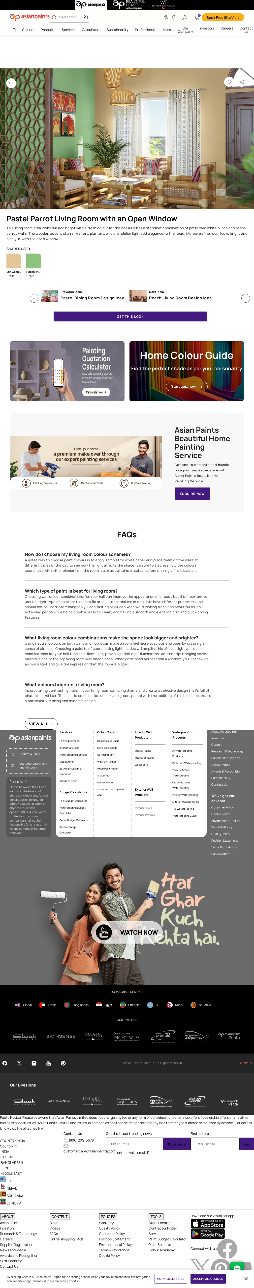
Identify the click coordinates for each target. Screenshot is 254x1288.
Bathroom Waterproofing (186, 763)
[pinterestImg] (221, 1268)
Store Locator (160, 1222)
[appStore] (207, 1223)
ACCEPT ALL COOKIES (208, 1279)
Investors (206, 28)
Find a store (199, 1133)
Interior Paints (143, 750)
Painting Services (69, 741)
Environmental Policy (225, 821)
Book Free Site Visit (223, 17)
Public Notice (220, 854)
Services (68, 29)
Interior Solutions (69, 747)
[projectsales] (126, 1037)
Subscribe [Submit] (177, 1144)
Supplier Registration (225, 758)
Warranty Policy (221, 827)
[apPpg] (197, 1036)
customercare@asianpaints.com (33, 766)
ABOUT (7, 1216)
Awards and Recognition (19, 1255)
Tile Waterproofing (183, 808)
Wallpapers (141, 764)
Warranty (106, 1222)
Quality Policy (220, 834)
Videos (55, 1228)
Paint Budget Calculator (73, 800)
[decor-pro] (93, 1101)
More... (168, 29)
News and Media (13, 1250)
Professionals (145, 29)
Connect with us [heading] (203, 1248)
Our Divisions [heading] (23, 1085)
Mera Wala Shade (107, 747)
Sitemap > (246, 1063)
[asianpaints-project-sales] (127, 1101)
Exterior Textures (145, 815)
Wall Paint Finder (106, 761)
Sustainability (117, 29)
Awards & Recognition (226, 771)
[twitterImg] (200, 1268)
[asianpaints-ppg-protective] (195, 1101)
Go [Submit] (246, 1144)
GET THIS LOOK (130, 316)
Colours (28, 29)
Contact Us (219, 785)
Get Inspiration (105, 754)
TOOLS (156, 1216)
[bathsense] (61, 1036)
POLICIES (108, 1216)
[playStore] (207, 1233)
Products (48, 29)
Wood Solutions (68, 781)
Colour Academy (162, 1250)
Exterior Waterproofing (185, 801)
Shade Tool (103, 775)
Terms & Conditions (224, 847)
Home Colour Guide (108, 741)
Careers (227, 28)
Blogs (54, 1222)
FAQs (54, 1233)
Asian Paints (9, 1222)
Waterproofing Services (73, 754)
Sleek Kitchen (67, 761)
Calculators (91, 29)
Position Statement (224, 841)
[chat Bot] (237, 1269)
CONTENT (59, 1216)
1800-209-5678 (29, 754)
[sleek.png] (25, 1036)
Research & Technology (227, 751)
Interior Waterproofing (185, 795)
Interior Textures (144, 757)
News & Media (220, 765)
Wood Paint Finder (107, 768)
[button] (185, 17)
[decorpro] (93, 1036)
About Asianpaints (224, 732)
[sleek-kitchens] (25, 1101)
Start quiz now (186, 386)
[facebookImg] (227, 1248)
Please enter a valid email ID (127, 1152)
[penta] (230, 1036)
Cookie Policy (220, 814)
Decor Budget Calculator (74, 820)
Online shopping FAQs (67, 1239)
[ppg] (163, 1036)
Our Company (185, 29)
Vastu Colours (105, 782)
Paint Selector (160, 1244)
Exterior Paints (143, 808)
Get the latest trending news (129, 1133)
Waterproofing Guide (184, 815)
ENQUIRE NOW (192, 493)
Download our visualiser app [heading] (212, 1215)
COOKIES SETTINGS (170, 1279)
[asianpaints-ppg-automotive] (161, 1101)
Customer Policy (222, 807)
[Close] (246, 1278)
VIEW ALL (38, 724)
